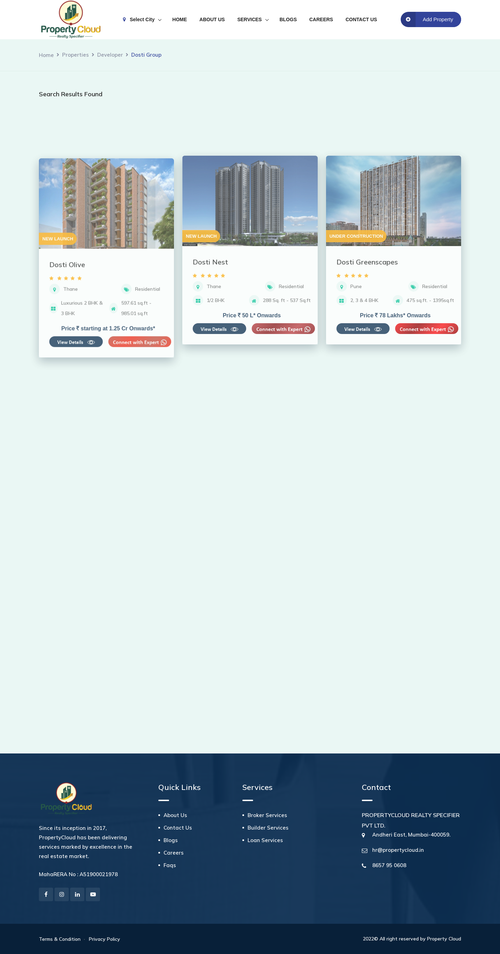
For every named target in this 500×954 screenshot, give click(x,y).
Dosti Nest (210, 374)
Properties (75, 54)
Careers (174, 852)
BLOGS (288, 19)
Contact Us (178, 827)
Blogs (171, 840)
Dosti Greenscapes (367, 374)
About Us (175, 815)
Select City (139, 19)
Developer (110, 54)
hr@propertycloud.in (398, 850)
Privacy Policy (104, 939)
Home (46, 55)
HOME (179, 19)
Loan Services (265, 840)
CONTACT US (361, 19)
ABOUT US (212, 19)
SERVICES (249, 19)
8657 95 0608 (389, 865)
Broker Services (267, 815)
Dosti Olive (67, 383)
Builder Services (268, 827)
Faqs (170, 865)
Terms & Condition (60, 939)
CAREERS (321, 19)
